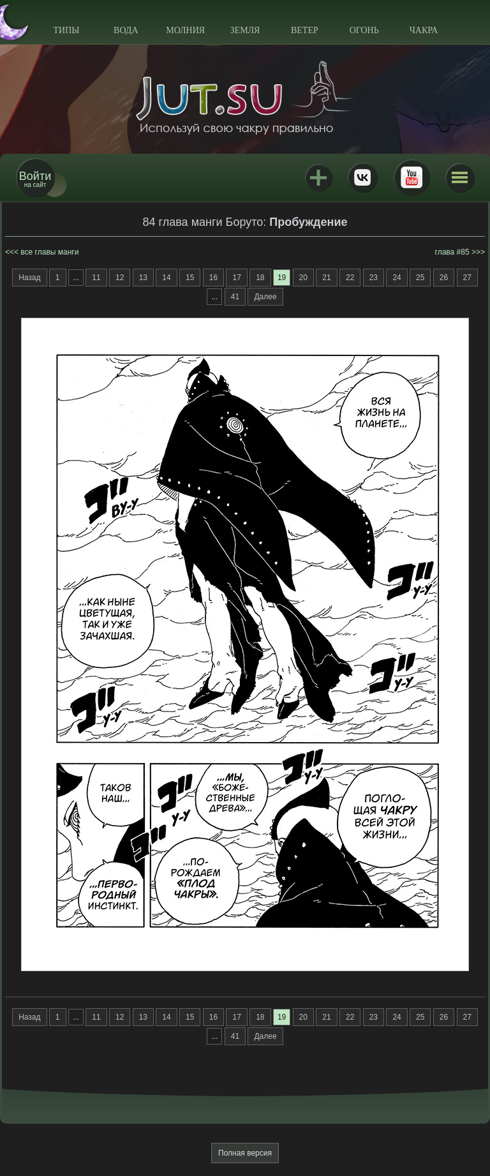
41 (235, 296)
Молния (185, 30)
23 (373, 277)
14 (166, 277)
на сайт (35, 179)
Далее (265, 296)
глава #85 (452, 252)
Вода (126, 30)
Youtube (411, 177)
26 (444, 277)
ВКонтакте (362, 177)
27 (467, 277)
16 (213, 277)
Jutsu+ (318, 177)
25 (420, 277)
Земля (245, 30)
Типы (66, 30)
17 (236, 277)
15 (190, 277)
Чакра (424, 30)
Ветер (304, 30)
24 (396, 277)
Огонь (364, 30)
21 (326, 277)
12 (119, 277)
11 (96, 277)
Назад (29, 277)
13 (143, 277)
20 (303, 277)
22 (350, 277)
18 (260, 277)
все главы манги (49, 252)
